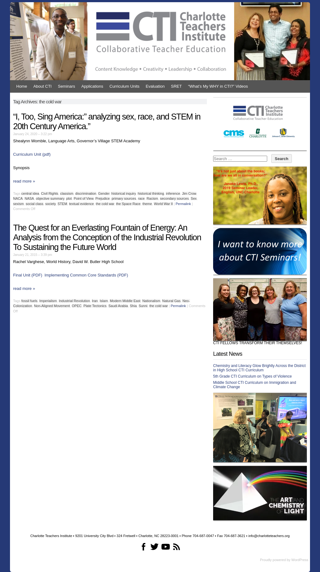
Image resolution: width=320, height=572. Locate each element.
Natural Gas (171, 301)
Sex (194, 198)
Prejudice (102, 198)
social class (34, 204)
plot (69, 198)
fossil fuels (29, 301)
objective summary (50, 198)
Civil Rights (49, 193)
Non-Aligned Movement (52, 306)
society (50, 204)
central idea (30, 193)
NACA (18, 198)
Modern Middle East (125, 301)
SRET (176, 86)
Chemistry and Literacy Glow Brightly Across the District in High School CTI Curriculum (259, 368)
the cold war (105, 204)
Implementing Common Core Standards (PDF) (86, 275)
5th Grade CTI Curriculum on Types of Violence (252, 376)
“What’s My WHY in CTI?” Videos (218, 86)
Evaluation (155, 86)
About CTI (42, 86)
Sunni (143, 306)
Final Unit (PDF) (27, 275)
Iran (95, 301)
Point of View (83, 198)
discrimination (85, 193)
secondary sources (174, 198)
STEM (62, 204)
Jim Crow (189, 193)
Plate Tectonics (95, 306)
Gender (103, 193)
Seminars (66, 86)
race (141, 198)
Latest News (227, 354)
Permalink (183, 204)
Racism (152, 198)
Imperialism (48, 301)
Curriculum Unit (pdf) (32, 154)
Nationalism (151, 301)
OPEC (77, 306)
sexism (18, 204)
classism (66, 193)
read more (24, 181)
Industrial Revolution (74, 301)
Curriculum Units (124, 86)
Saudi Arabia (118, 306)
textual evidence (81, 204)
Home (21, 86)
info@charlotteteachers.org (269, 536)
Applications (92, 86)
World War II (163, 204)
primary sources (124, 198)
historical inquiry (123, 193)
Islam (104, 301)
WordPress (299, 560)
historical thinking (151, 193)
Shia (133, 306)
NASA (29, 198)
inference (173, 193)
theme (147, 204)
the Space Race (128, 204)
